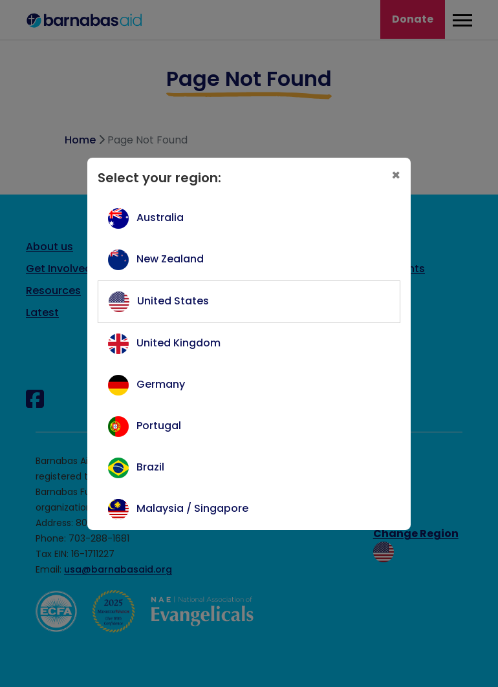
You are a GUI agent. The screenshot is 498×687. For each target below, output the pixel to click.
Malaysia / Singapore (192, 508)
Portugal (158, 425)
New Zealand (170, 258)
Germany (160, 384)
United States (173, 300)
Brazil (150, 467)
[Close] (396, 175)
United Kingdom (178, 342)
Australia (160, 217)
